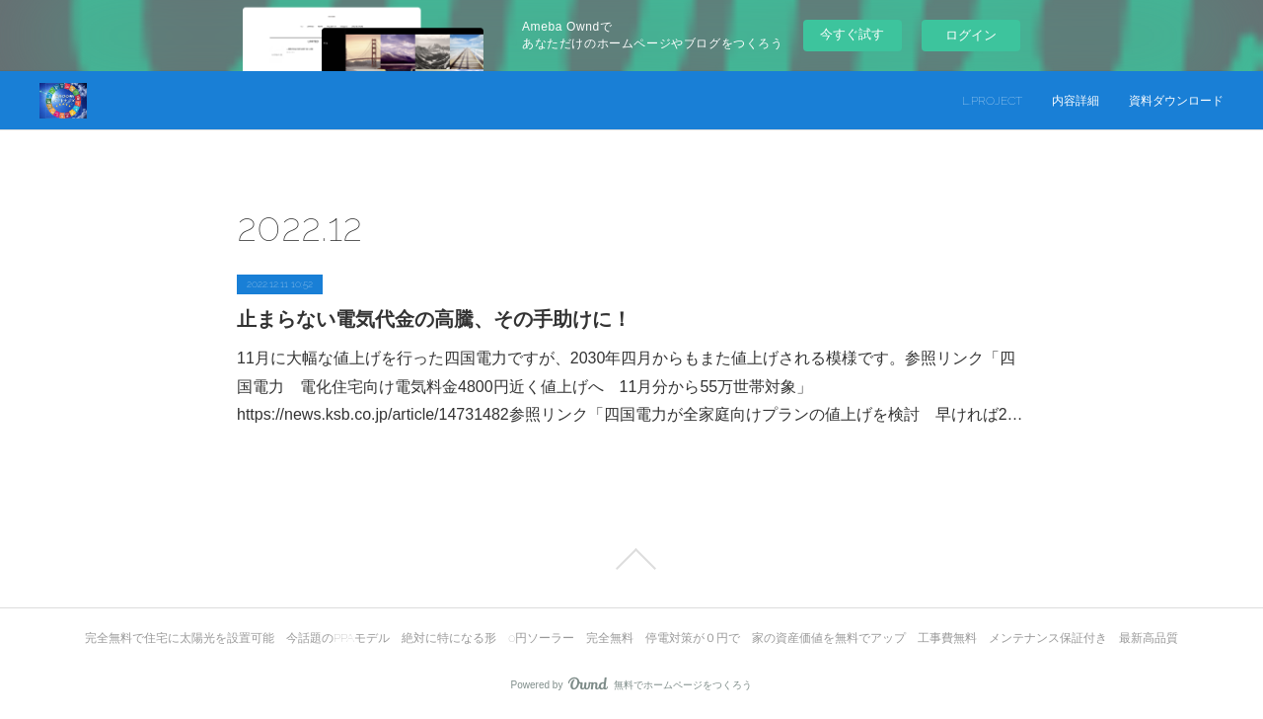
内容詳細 (1075, 101)
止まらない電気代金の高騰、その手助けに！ (434, 319)
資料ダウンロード (1176, 101)
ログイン (971, 35)
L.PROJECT (992, 101)
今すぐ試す (852, 34)
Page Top (631, 559)
